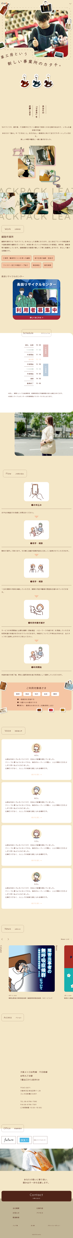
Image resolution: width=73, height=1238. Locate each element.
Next (8, 939)
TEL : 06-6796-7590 (18, 1234)
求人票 (33, 1225)
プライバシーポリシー (54, 1225)
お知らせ (16, 1213)
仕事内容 (39, 1208)
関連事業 (16, 1217)
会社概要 (16, 1208)
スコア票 (15, 1225)
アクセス (39, 1213)
